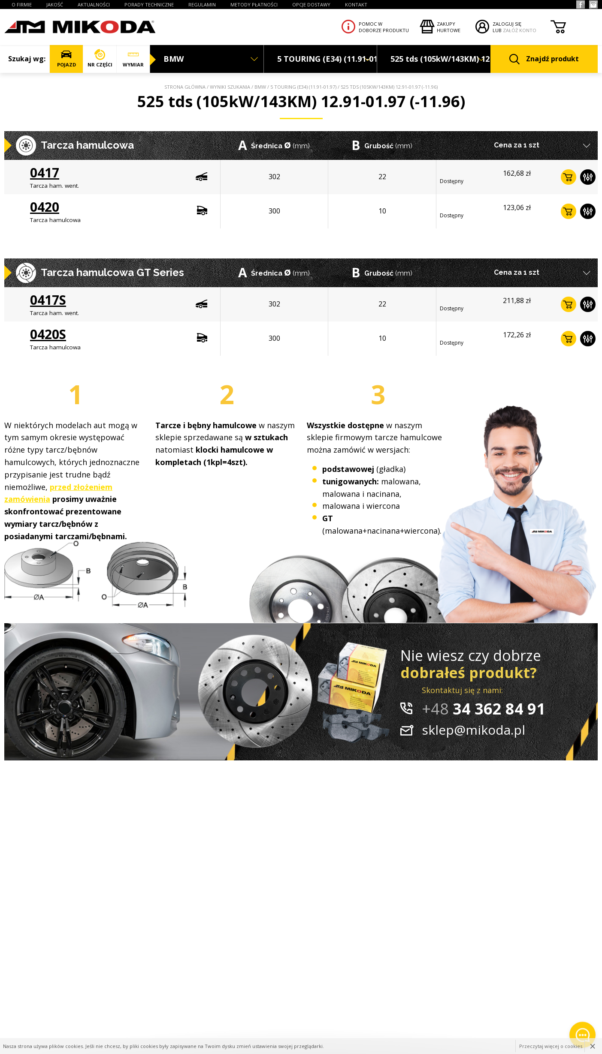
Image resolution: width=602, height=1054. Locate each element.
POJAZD (66, 58)
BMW (260, 87)
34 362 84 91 (483, 708)
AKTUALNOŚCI (94, 4)
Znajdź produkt (544, 59)
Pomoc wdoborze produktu (384, 27)
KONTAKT (356, 4)
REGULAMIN (202, 4)
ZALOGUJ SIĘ (507, 24)
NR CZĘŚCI (99, 58)
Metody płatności (254, 4)
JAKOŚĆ (54, 4)
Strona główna (185, 87)
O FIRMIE (22, 4)
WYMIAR (133, 58)
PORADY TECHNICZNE (149, 4)
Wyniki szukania (230, 87)
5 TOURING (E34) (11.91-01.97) (303, 87)
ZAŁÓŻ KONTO (519, 30)
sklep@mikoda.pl (473, 730)
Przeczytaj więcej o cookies (550, 1046)
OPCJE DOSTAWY (311, 4)
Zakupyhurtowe (448, 27)
